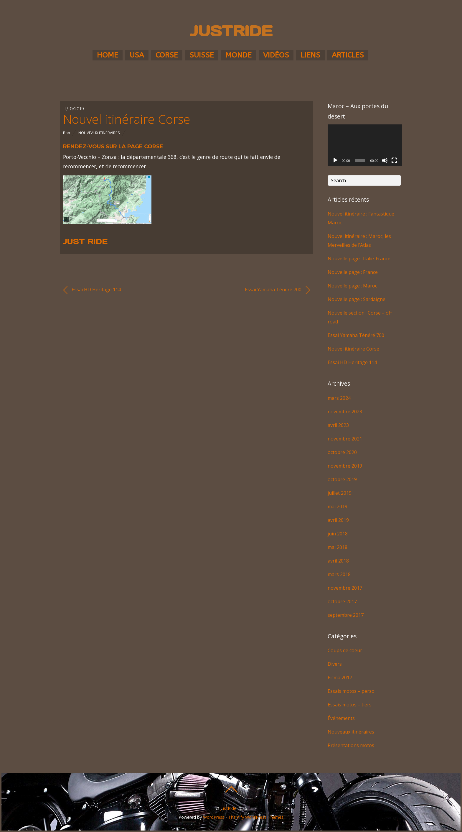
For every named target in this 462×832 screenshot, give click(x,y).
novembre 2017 (345, 588)
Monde (238, 55)
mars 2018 (339, 574)
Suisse (201, 55)
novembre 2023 (345, 411)
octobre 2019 (342, 479)
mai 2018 (337, 547)
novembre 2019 (345, 466)
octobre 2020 (342, 452)
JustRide (228, 808)
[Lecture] (335, 160)
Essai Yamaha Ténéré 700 (277, 290)
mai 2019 (337, 506)
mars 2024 (339, 398)
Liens (310, 55)
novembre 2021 (345, 438)
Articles (348, 55)
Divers (335, 664)
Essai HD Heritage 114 (92, 290)
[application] (365, 145)
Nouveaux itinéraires (99, 132)
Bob (66, 132)
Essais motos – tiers (350, 704)
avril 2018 (338, 561)
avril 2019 (338, 520)
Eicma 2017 (340, 677)
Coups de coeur (345, 650)
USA (137, 55)
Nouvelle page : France (353, 272)
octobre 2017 (342, 601)
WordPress (213, 817)
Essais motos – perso (351, 691)
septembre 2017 (346, 615)
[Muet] (385, 160)
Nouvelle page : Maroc (352, 285)
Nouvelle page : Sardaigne (356, 299)
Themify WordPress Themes (255, 817)
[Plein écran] (394, 160)
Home (107, 55)
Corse (167, 55)
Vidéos (276, 55)
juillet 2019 (340, 493)
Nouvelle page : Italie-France (359, 258)
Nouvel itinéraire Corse (126, 119)
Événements (341, 718)
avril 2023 (338, 425)
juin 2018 (338, 533)
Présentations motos (351, 745)
